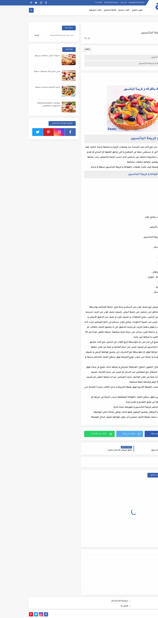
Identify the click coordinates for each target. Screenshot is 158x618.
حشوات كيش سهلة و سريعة (18, 56)
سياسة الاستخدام (82, 2)
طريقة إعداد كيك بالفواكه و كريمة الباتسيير (131, 63)
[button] (131, 434)
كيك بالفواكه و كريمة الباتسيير (137, 57)
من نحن (95, 2)
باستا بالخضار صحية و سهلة (18, 87)
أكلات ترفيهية (66, 10)
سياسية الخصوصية (107, 2)
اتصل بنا (69, 2)
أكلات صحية (95, 10)
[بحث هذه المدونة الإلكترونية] (29, 36)
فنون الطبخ (108, 10)
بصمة (134, 614)
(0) (58, 39)
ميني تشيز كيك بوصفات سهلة (18, 72)
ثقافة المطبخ (81, 10)
